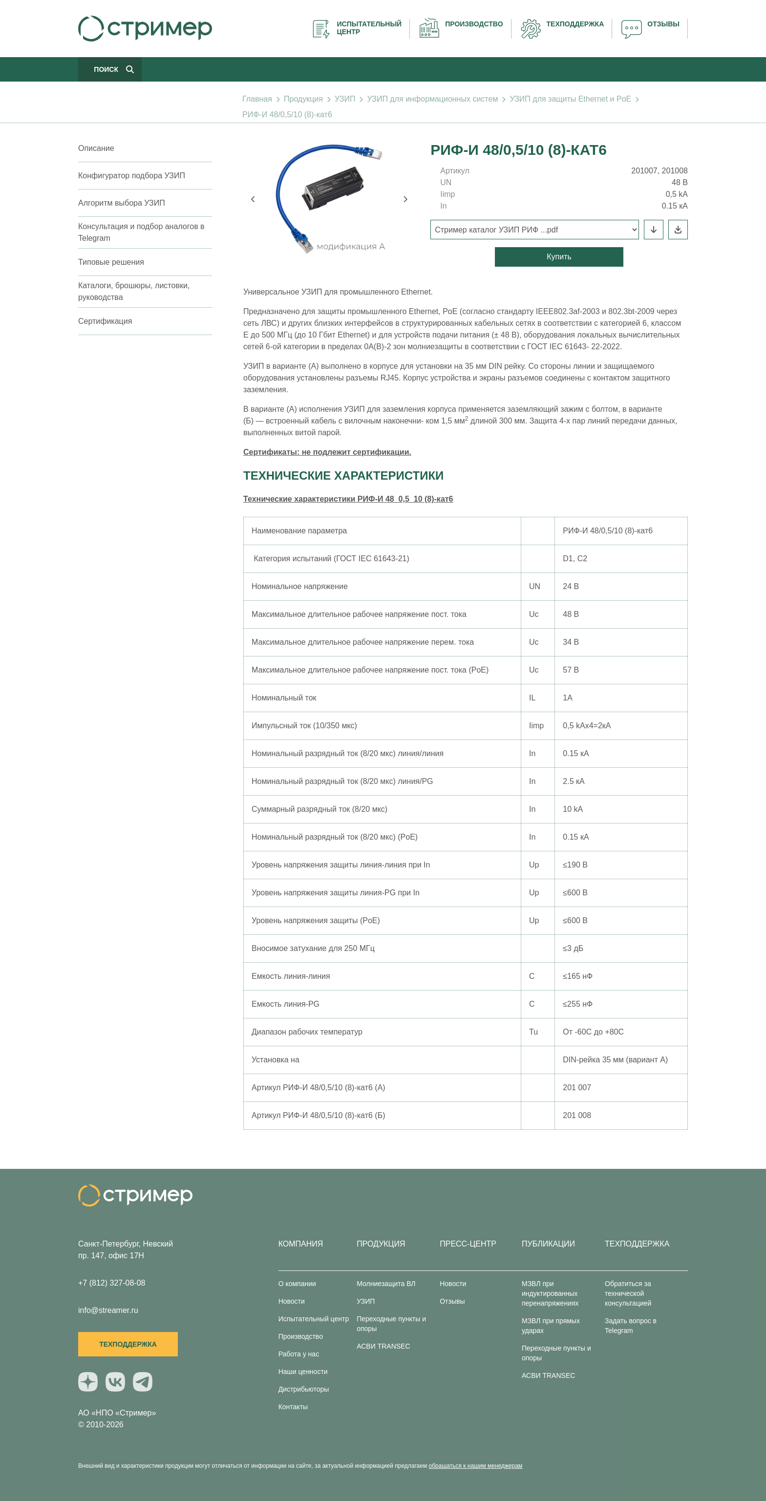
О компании (297, 1284)
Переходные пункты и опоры (391, 1323)
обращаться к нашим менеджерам (476, 1465)
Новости (291, 1301)
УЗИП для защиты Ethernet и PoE (570, 99)
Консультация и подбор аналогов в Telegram (141, 232)
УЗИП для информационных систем (432, 99)
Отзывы (452, 1301)
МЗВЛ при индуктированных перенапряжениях (550, 1293)
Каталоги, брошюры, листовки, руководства (134, 291)
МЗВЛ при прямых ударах (551, 1325)
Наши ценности (303, 1371)
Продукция (303, 99)
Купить (559, 257)
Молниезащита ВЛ (386, 1284)
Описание (96, 148)
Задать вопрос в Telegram (631, 1325)
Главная (257, 99)
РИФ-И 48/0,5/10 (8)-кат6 (287, 114)
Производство (300, 1336)
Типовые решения (111, 262)
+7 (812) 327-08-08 (111, 1283)
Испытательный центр (313, 1319)
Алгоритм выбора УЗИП (121, 203)
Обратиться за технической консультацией (628, 1293)
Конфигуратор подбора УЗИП (131, 175)
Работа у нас (298, 1354)
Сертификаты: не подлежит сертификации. (327, 452)
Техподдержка (128, 1344)
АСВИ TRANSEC (383, 1346)
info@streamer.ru (108, 1310)
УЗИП (345, 99)
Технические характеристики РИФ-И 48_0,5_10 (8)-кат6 (348, 499)
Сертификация (105, 321)
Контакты (293, 1407)
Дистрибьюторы (303, 1389)
